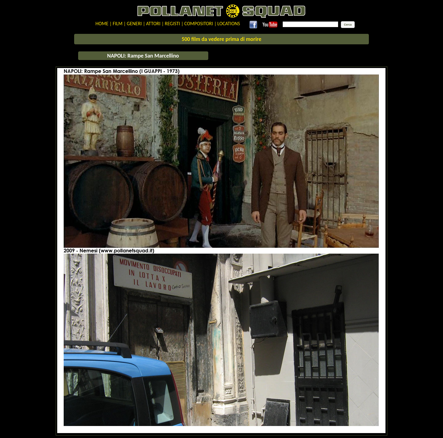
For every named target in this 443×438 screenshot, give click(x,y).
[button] (348, 24)
